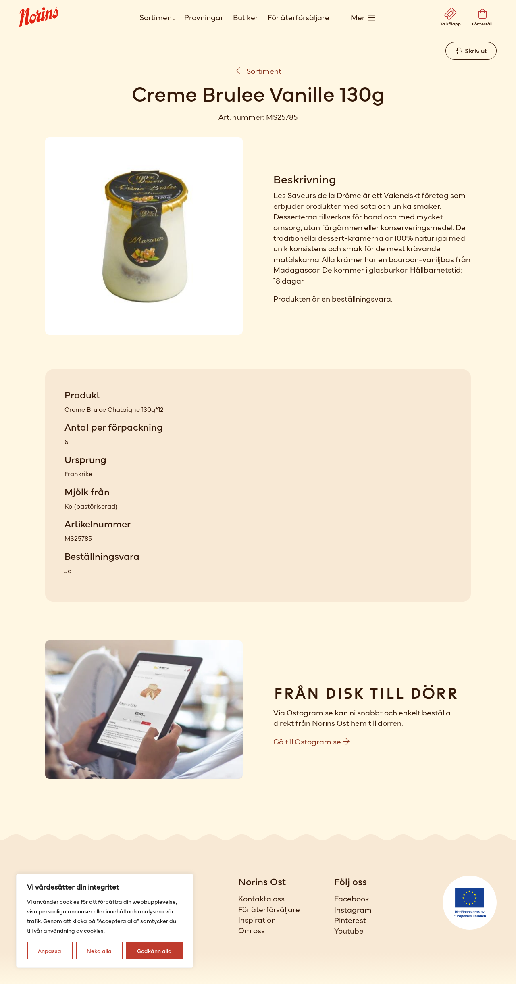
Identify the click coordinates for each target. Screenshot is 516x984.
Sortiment (157, 16)
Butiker (245, 16)
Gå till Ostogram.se (311, 741)
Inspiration (257, 919)
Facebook (351, 898)
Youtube (349, 930)
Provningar (203, 16)
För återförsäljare (298, 16)
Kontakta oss (261, 898)
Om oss (251, 930)
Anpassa (49, 950)
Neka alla (99, 950)
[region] (105, 921)
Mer (358, 16)
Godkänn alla (154, 950)
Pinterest (350, 920)
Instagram (353, 909)
